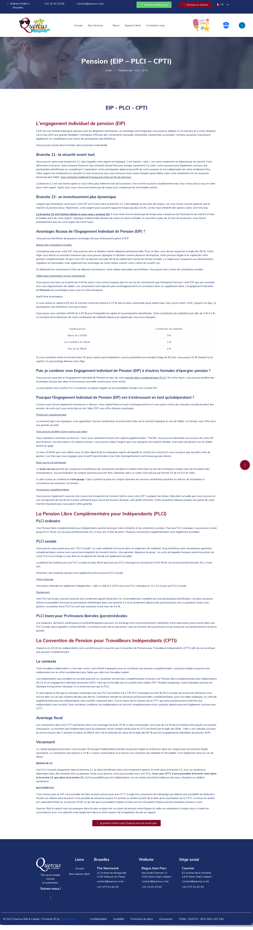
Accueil (78, 25)
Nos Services (95, 25)
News (116, 25)
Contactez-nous (155, 25)
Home (108, 72)
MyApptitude (68, 922)
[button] (97, 25)
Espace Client (133, 25)
